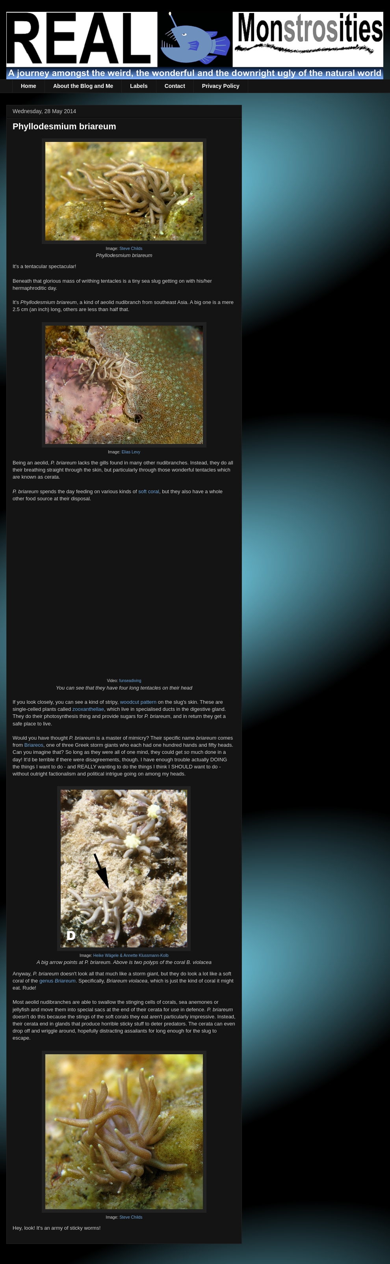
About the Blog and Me (83, 86)
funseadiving (130, 681)
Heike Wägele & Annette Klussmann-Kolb (131, 955)
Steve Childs (130, 248)
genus (57, 981)
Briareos (33, 745)
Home (28, 86)
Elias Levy (131, 452)
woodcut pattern (138, 702)
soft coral (148, 491)
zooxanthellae (88, 709)
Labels (138, 86)
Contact (175, 86)
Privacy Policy (221, 86)
